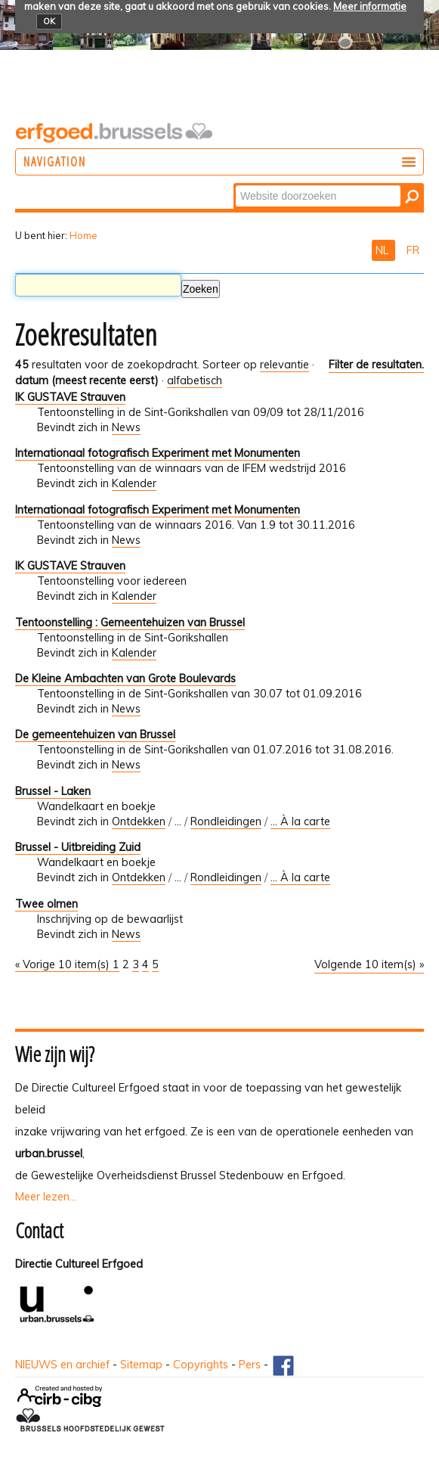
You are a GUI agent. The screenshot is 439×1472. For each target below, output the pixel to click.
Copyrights (200, 1364)
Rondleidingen (225, 821)
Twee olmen (46, 904)
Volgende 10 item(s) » (369, 964)
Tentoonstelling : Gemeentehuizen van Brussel (130, 622)
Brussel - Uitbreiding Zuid (78, 847)
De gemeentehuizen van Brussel (95, 734)
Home (83, 235)
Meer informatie (370, 6)
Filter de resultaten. (376, 364)
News (126, 427)
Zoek (234, 184)
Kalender (134, 483)
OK (49, 21)
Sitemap (141, 1364)
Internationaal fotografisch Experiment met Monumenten (157, 453)
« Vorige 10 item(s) (64, 964)
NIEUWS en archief (62, 1364)
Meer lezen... (45, 1196)
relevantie (284, 364)
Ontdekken (138, 821)
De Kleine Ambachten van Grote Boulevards (125, 678)
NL (383, 250)
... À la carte (300, 821)
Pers (250, 1364)
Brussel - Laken (53, 791)
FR (413, 250)
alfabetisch (194, 380)
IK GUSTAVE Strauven (70, 397)
